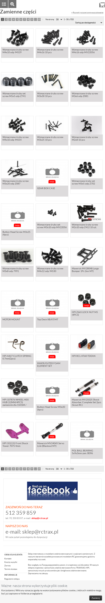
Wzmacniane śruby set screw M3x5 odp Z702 (83, 190)
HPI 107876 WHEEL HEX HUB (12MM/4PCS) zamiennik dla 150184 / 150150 (15, 410)
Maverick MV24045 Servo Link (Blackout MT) (50, 452)
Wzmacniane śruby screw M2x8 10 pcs (85, 146)
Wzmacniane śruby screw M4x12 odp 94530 (50, 277)
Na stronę (50, 19)
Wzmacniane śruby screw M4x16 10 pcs (50, 58)
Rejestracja (90, 4)
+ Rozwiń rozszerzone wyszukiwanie (87, 13)
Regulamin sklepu (12, 579)
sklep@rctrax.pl (40, 532)
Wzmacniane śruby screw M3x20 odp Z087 (15, 190)
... (35, 19)
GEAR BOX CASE (46, 188)
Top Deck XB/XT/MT (47, 319)
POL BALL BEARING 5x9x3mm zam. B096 (82, 452)
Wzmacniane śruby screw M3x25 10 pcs (50, 146)
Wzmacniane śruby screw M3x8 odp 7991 (15, 277)
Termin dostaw (10, 569)
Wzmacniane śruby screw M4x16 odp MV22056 (85, 58)
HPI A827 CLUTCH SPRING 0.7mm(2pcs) (16, 365)
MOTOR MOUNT (11, 319)
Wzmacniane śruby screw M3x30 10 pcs (50, 102)
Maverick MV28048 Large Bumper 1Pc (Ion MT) (85, 277)
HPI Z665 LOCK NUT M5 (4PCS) (85, 321)
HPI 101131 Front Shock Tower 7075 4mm (15, 452)
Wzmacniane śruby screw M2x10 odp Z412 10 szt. (85, 233)
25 (39, 19)
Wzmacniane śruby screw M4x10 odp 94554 (15, 146)
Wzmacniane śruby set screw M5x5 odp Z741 (14, 102)
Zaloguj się (76, 4)
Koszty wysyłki (10, 562)
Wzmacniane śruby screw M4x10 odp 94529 (15, 58)
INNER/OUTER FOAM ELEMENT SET (48, 365)
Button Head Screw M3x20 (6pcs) (51, 408)
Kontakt (7, 559)
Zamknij (96, 598)
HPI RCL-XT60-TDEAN (84, 363)
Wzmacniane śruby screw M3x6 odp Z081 (85, 102)
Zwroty (7, 565)
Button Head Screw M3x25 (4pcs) (16, 233)
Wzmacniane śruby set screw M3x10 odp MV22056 (52, 233)
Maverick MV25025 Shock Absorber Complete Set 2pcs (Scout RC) (86, 410)
